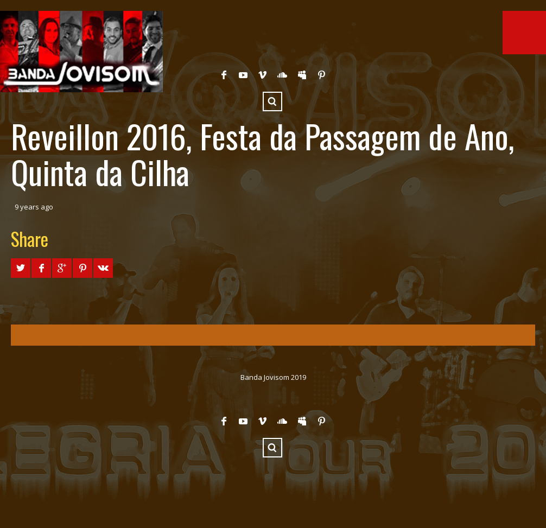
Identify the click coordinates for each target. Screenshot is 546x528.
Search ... (272, 101)
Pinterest (321, 75)
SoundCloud (282, 75)
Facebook (223, 75)
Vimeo (262, 75)
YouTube (243, 75)
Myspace (302, 75)
